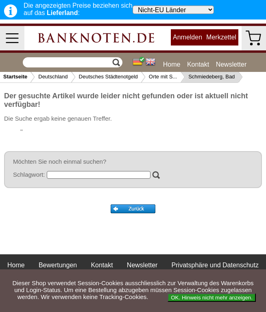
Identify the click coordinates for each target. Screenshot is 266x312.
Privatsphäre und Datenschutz (215, 265)
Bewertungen (58, 265)
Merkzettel (221, 37)
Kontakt (198, 64)
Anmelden (187, 37)
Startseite (15, 77)
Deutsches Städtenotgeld (108, 77)
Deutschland (53, 77)
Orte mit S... (163, 77)
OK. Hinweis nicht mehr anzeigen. (212, 298)
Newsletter (231, 64)
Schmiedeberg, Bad (211, 77)
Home (172, 64)
